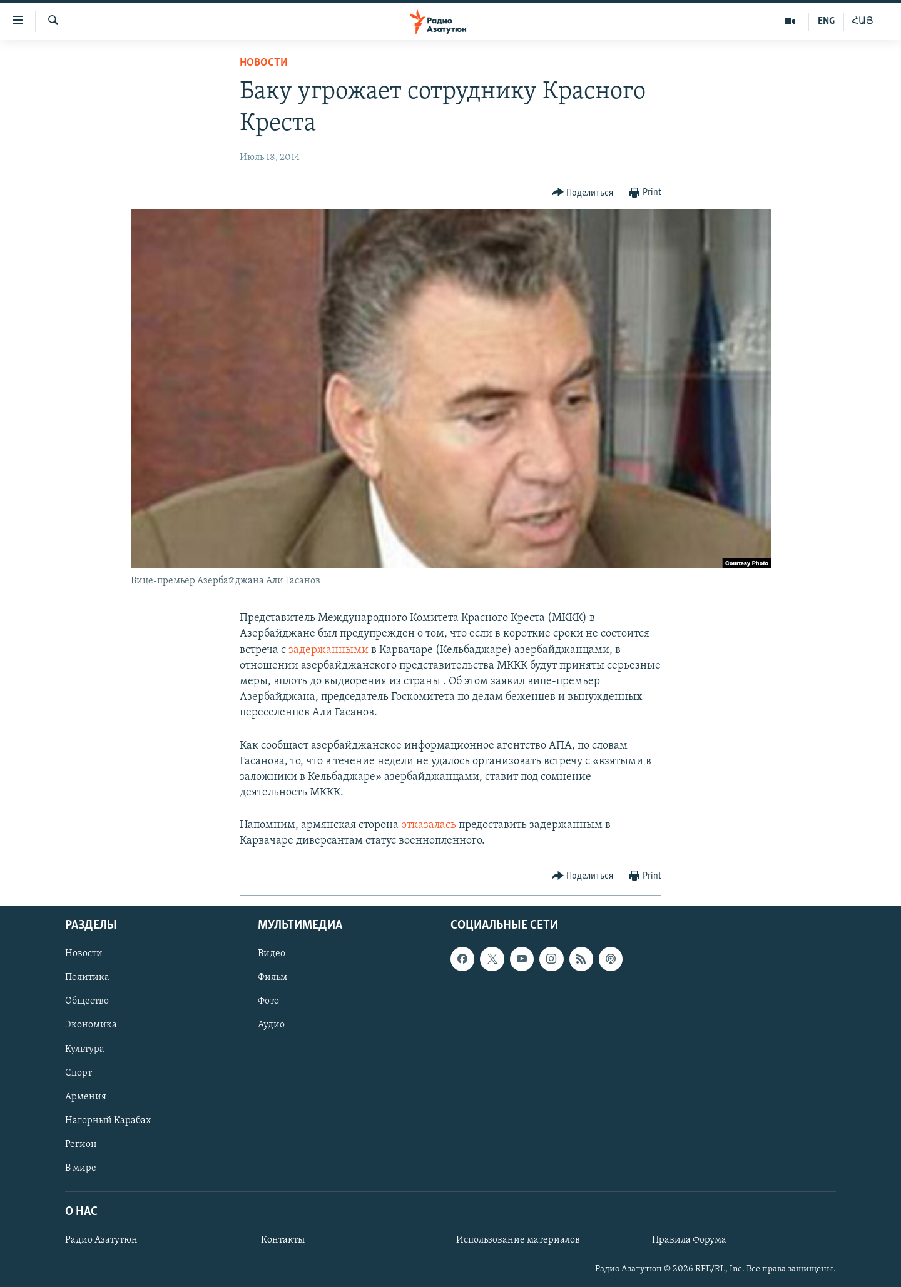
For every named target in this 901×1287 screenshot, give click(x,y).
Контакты (283, 1240)
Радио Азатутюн (101, 1240)
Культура (84, 1049)
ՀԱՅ (862, 21)
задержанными (329, 650)
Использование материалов (518, 1240)
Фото (268, 1001)
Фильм (272, 977)
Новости (264, 63)
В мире (80, 1168)
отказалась (430, 825)
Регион (81, 1144)
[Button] (583, 192)
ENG (826, 21)
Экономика (91, 1025)
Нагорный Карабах (108, 1120)
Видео (271, 954)
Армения (85, 1096)
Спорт (78, 1072)
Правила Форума (689, 1240)
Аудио (271, 1025)
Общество (87, 1001)
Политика (87, 977)
